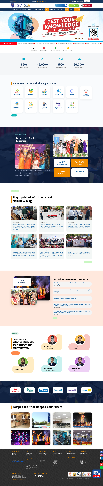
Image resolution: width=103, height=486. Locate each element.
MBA (27, 462)
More (14, 115)
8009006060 (21, 1)
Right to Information (83, 456)
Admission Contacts (43, 455)
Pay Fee (66, 9)
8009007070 (15, 1)
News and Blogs (82, 462)
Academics (18, 9)
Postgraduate (28, 455)
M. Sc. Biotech (29, 464)
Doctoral (28, 456)
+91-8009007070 (17, 478)
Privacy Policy (78, 478)
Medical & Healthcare (57, 458)
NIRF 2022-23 (82, 464)
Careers (81, 459)
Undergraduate (29, 454)
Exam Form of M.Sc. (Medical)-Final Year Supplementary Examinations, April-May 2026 (72, 283)
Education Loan (42, 459)
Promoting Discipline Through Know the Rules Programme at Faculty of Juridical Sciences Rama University (51, 226)
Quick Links (77, 9)
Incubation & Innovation (59, 9)
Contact (71, 9)
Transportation (56, 466)
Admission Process (43, 454)
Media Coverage (69, 462)
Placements (38, 9)
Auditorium (55, 460)
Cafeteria (55, 456)
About (13, 9)
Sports (54, 462)
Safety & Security (56, 455)
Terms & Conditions (71, 478)
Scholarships (42, 458)
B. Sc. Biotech (28, 463)
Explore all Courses (61, 120)
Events (67, 461)
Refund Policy (42, 460)
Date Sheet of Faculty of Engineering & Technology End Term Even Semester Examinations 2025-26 (72, 312)
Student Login (82, 457)
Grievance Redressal (83, 455)
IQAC (47, 9)
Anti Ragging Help (83, 454)
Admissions (24, 9)
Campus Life (31, 9)
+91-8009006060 (23, 478)
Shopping (55, 461)
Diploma (28, 457)
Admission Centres (43, 456)
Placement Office (69, 456)
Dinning (54, 457)
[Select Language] (87, 1)
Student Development (70, 454)
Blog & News (88, 261)
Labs (54, 465)
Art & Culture (55, 459)
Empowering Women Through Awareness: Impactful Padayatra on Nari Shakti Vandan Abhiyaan (79, 254)
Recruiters (68, 455)
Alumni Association (83, 458)
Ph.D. (43, 9)
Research (51, 9)
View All (15, 353)
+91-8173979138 (45, 1)
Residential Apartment (57, 454)
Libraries (55, 464)
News (67, 460)
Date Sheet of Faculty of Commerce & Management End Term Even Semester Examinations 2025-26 (72, 305)
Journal (81, 461)
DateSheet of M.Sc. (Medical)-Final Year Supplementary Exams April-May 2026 (72, 290)
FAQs (40, 461)
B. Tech (27, 461)
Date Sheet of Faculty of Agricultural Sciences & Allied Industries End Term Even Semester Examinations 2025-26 (72, 298)
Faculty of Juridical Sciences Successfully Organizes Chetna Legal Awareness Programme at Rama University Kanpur (79, 226)
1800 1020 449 (14, 455)
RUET (40, 457)
